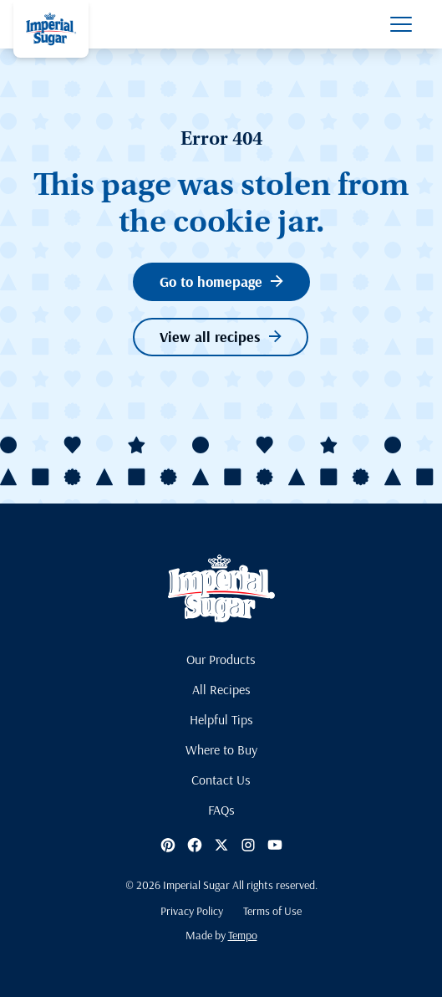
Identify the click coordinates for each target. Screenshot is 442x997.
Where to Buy (221, 749)
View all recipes (221, 336)
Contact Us (221, 779)
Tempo (242, 935)
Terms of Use (272, 910)
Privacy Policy (191, 910)
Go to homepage (221, 281)
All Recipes (221, 689)
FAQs (221, 809)
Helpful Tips (221, 719)
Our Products (221, 659)
